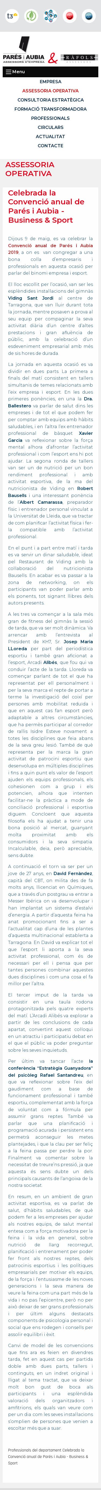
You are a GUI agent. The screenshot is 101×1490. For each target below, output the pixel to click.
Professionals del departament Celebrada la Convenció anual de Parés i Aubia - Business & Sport (48, 1456)
